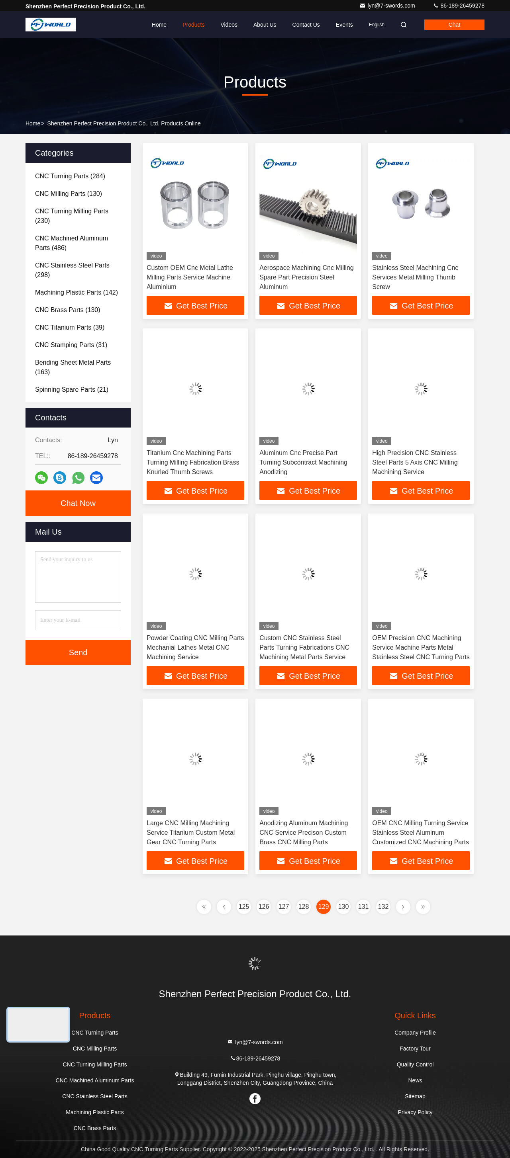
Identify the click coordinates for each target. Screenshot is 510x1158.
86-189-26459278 (458, 5)
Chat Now (78, 503)
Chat (455, 24)
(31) (71, 345)
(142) (76, 292)
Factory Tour (415, 1048)
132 (383, 906)
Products (193, 24)
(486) (71, 243)
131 (363, 906)
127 (284, 906)
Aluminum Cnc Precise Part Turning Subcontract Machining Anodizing (303, 462)
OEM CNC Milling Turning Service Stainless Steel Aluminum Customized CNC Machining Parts (420, 833)
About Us (265, 24)
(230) (71, 216)
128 (303, 906)
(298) (72, 270)
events (344, 24)
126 (264, 906)
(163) (73, 367)
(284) (70, 176)
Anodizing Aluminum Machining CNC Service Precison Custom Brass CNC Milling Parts (303, 833)
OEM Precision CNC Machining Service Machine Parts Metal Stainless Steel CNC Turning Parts (421, 647)
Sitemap (415, 1096)
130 (343, 906)
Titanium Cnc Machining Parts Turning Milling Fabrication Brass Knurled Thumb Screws (193, 462)
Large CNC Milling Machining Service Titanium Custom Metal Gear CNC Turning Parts (191, 833)
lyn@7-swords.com (387, 5)
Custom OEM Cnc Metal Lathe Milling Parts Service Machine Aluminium (190, 277)
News (415, 1080)
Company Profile (415, 1032)
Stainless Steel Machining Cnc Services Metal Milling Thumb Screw (415, 277)
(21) (71, 389)
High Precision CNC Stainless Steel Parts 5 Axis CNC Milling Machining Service (414, 462)
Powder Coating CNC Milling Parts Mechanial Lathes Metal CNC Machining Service (195, 647)
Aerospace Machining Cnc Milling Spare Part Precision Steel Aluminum (306, 277)
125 (244, 906)
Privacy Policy (415, 1112)
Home (159, 24)
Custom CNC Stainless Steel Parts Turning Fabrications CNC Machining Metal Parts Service (304, 647)
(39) (69, 327)
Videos (228, 24)
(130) (68, 193)
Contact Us (306, 24)
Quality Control (415, 1064)
